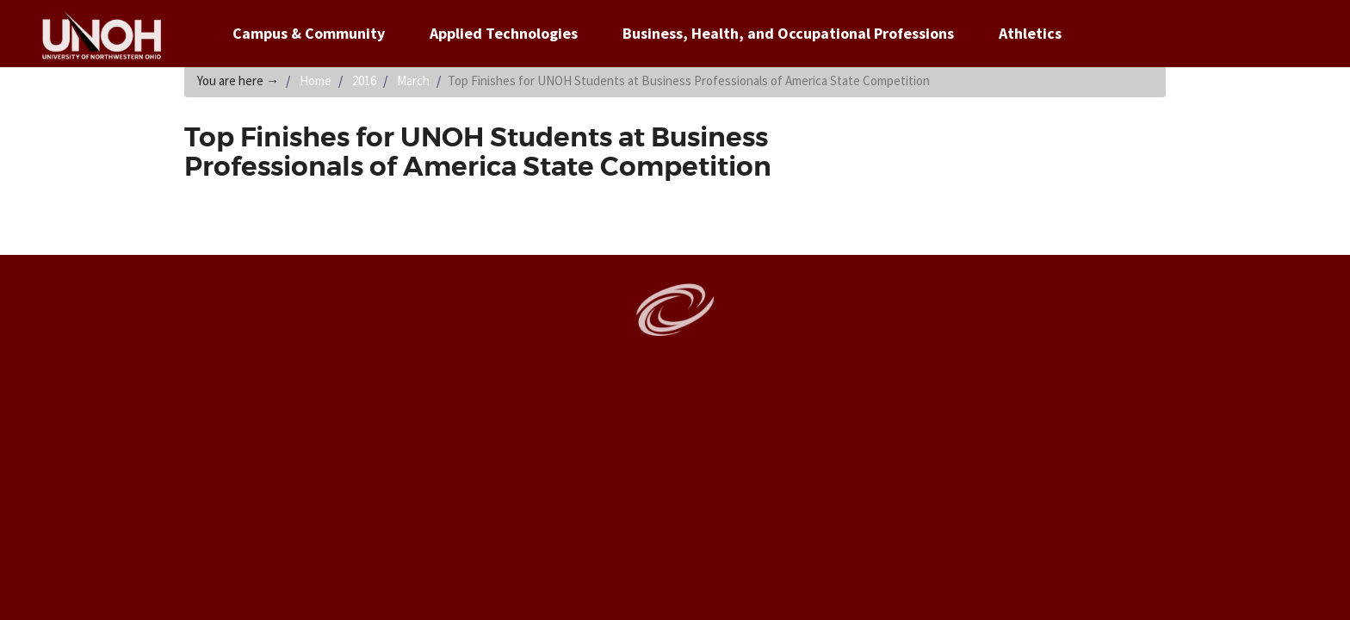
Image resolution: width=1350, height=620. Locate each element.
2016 (364, 80)
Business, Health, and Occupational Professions (788, 33)
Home (315, 80)
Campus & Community (308, 33)
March (413, 80)
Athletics (1030, 33)
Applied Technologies (504, 33)
